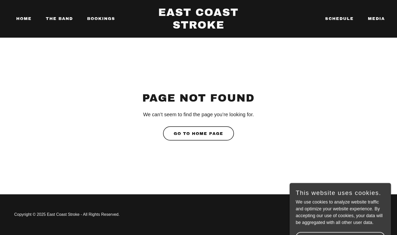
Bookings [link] (101, 18)
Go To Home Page (198, 133)
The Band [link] (59, 18)
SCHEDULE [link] (339, 18)
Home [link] (24, 18)
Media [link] (376, 18)
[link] (198, 27)
